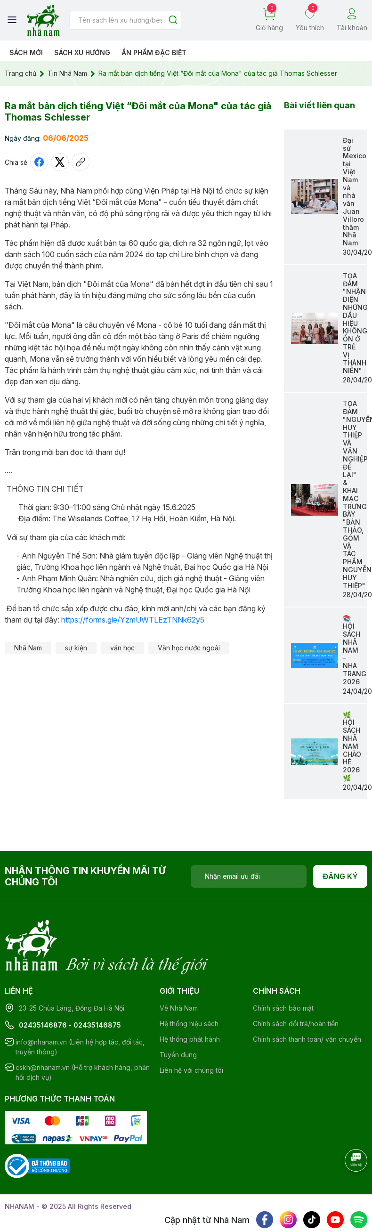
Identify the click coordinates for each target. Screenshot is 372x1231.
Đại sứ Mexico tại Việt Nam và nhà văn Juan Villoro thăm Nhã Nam (354, 191)
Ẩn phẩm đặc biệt (153, 53)
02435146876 (43, 986)
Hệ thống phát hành (190, 1000)
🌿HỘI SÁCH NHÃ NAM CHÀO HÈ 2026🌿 (352, 746)
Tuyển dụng (178, 1016)
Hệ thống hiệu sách (189, 985)
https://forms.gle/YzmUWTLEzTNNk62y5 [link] (132, 619)
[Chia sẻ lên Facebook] (39, 162)
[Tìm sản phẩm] (125, 20)
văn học (122, 648)
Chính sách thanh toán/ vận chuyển (307, 1000)
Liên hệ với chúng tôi (191, 1032)
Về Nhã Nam (179, 969)
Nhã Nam (28, 648)
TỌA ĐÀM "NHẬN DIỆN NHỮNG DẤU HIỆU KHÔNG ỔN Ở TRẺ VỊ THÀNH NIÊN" (355, 323)
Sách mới (26, 53)
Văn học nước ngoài (189, 648)
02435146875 (97, 986)
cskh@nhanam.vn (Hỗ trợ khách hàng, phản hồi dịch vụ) (83, 1034)
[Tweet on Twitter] (60, 162)
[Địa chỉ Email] (249, 876)
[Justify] (173, 20)
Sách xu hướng (82, 53)
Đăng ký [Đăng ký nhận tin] (340, 876)
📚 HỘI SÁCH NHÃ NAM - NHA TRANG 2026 (354, 649)
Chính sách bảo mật (283, 969)
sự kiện (76, 648)
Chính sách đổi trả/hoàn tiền (296, 985)
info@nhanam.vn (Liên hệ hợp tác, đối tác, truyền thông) (80, 1008)
